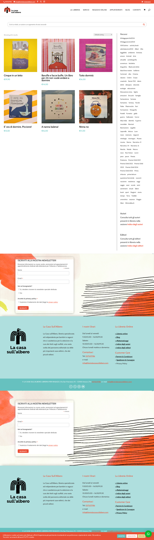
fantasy (131, 103)
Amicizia (139, 53)
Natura (135, 149)
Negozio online (99, 10)
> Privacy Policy (121, 513)
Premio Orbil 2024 (131, 167)
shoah (131, 189)
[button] (148, 533)
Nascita (122, 149)
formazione (124, 110)
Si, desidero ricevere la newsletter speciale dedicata (38, 289)
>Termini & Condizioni (123, 357)
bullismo (136, 70)
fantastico (123, 103)
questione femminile (127, 178)
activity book (134, 45)
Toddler (134, 196)
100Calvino (124, 45)
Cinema (135, 74)
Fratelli (122, 113)
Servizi (86, 10)
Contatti (137, 10)
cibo (129, 74)
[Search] (144, 24)
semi (138, 185)
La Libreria (75, 10)
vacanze (132, 199)
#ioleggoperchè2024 (127, 38)
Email (20, 278)
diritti (122, 85)
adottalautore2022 (126, 49)
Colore (129, 78)
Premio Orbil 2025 (126, 171)
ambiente (131, 53)
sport (127, 192)
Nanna (129, 142)
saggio (122, 185)
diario (139, 81)
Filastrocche (129, 106)
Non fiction (129, 153)
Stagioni (133, 192)
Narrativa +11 (137, 142)
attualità (123, 60)
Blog (127, 10)
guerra (122, 117)
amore (122, 56)
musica (122, 142)
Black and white (134, 67)
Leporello (123, 131)
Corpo (135, 78)
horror (137, 117)
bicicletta (132, 63)
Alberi (137, 49)
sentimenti (124, 189)
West (122, 203)
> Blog (117, 337)
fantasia (133, 99)
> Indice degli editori (123, 348)
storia (140, 192)
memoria (128, 135)
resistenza (131, 181)
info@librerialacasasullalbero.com (95, 363)
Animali (128, 56)
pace (121, 156)
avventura (123, 63)
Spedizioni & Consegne (125, 360)
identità (131, 121)
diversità (136, 85)
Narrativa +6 (135, 146)
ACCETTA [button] (121, 536)
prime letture (131, 174)
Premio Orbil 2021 (134, 160)
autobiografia (132, 60)
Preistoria (123, 160)
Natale (129, 149)
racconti (138, 178)
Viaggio (138, 199)
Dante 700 (132, 81)
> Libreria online (121, 334)
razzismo (123, 181)
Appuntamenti (116, 10)
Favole (137, 103)
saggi (138, 181)
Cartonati (123, 74)
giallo (135, 113)
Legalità (132, 128)
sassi (127, 185)
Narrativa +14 (124, 146)
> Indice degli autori (122, 344)
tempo (122, 196)
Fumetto (129, 113)
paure (127, 156)
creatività (123, 81)
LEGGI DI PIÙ (132, 536)
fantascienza (124, 99)
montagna (131, 139)
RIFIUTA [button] (141, 536)
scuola (133, 185)
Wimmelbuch (129, 203)
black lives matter (126, 70)
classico (122, 78)
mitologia (123, 139)
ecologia (123, 88)
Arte (134, 56)
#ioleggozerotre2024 (127, 42)
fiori (136, 106)
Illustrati (131, 124)
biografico (123, 67)
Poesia (133, 156)
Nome (20, 270)
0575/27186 (90, 356)
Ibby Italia (123, 121)
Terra (128, 196)
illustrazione (124, 128)
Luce (136, 131)
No (21, 293)
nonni (136, 153)
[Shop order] (102, 34)
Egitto (136, 92)
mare (122, 135)
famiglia (138, 96)
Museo (139, 139)
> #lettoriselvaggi (121, 341)
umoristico (124, 199)
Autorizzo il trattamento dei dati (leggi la (39, 302)
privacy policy (53, 302)
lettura (130, 131)
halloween (129, 117)
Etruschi (131, 96)
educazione (131, 88)
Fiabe (122, 106)
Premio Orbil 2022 (126, 164)
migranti (136, 135)
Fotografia (133, 110)
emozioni (123, 96)
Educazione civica (126, 92)
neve (122, 153)
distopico (128, 85)
